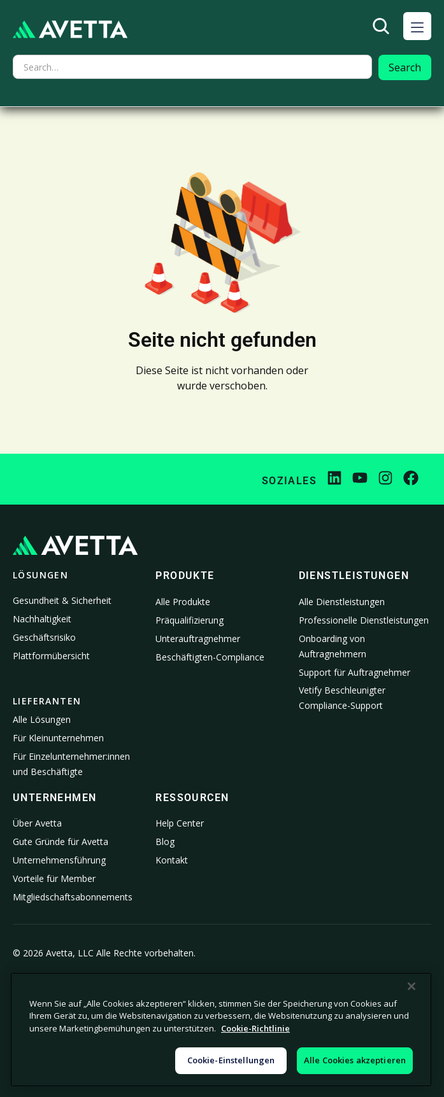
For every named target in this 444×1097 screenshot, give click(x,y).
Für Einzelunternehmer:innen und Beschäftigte (71, 764)
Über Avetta (37, 823)
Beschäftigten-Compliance (209, 657)
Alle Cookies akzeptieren (355, 1060)
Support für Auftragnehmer (354, 672)
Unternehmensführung (59, 860)
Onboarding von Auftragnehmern (332, 646)
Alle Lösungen (42, 719)
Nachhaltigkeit (42, 619)
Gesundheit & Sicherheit (62, 600)
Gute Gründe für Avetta (60, 841)
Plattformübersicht (51, 656)
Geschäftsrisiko (44, 637)
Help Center (179, 823)
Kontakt (171, 860)
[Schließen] (411, 986)
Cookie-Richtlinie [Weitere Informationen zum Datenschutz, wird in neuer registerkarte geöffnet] (255, 1028)
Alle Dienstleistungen (342, 602)
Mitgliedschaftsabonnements (72, 897)
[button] (417, 26)
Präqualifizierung (189, 620)
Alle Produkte (182, 602)
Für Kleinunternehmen (58, 738)
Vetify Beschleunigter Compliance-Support (342, 697)
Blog (165, 841)
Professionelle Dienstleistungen (364, 620)
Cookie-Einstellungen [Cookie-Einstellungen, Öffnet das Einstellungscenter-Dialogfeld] (231, 1060)
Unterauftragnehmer (197, 638)
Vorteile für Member (54, 878)
